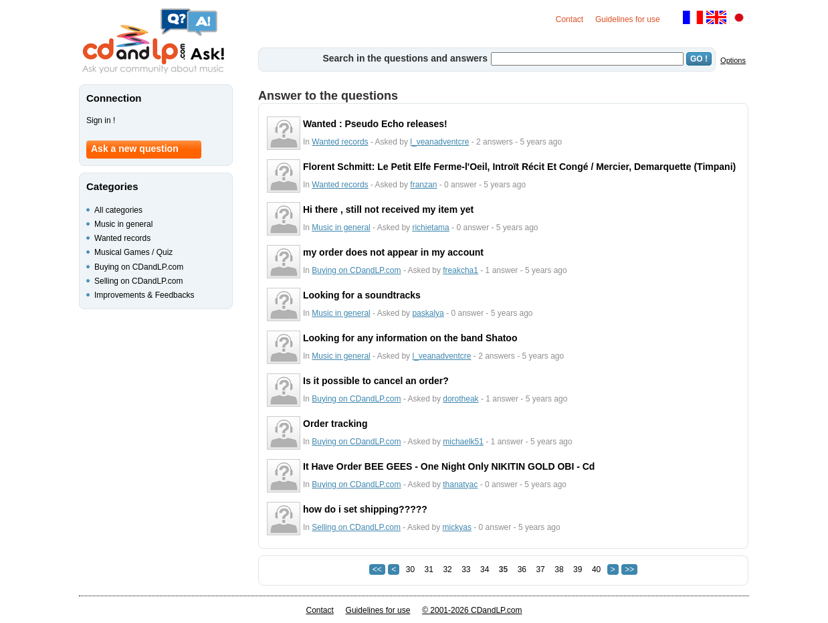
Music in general (341, 227)
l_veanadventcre (439, 142)
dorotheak (460, 399)
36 (522, 569)
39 (577, 569)
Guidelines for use (627, 19)
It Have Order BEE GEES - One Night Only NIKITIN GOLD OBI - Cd (449, 466)
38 (558, 569)
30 (410, 569)
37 (540, 569)
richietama (430, 227)
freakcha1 (460, 270)
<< (377, 569)
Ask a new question (135, 148)
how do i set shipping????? (365, 509)
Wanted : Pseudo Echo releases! (375, 123)
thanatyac (460, 484)
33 (465, 569)
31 (429, 569)
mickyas (457, 527)
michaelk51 (463, 441)
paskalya (427, 313)
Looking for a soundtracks (362, 295)
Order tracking (335, 423)
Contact (569, 19)
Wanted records (340, 142)
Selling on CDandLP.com (356, 527)
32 (447, 569)
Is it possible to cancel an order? (376, 380)
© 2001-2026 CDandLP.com (472, 610)
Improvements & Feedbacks (144, 295)
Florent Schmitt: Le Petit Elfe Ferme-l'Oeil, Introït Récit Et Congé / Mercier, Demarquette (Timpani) (519, 166)
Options (733, 60)
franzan (423, 184)
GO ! (699, 59)
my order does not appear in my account (393, 252)
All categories (118, 210)
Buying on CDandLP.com (356, 270)
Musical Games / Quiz (133, 252)
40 (596, 569)
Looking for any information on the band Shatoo (410, 338)
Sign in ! (100, 120)
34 (484, 569)
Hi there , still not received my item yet (388, 209)
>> (629, 569)
